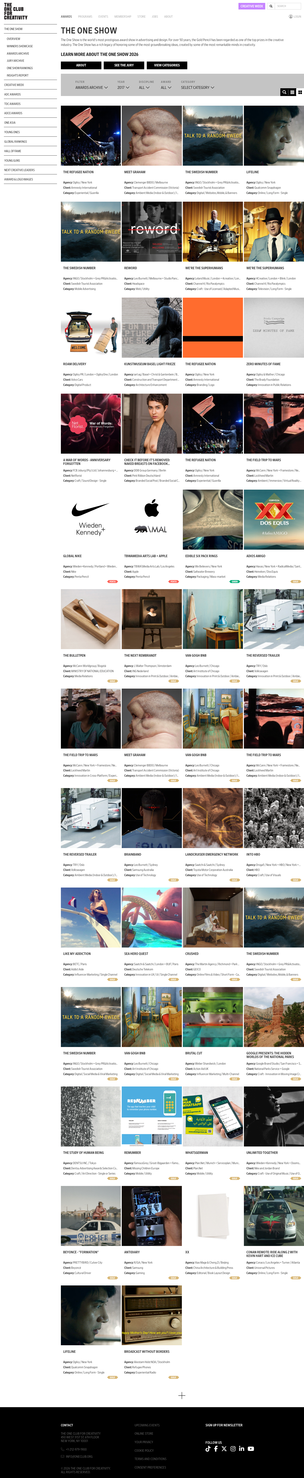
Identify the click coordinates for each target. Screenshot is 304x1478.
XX (187, 1252)
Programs (85, 16)
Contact (67, 1425)
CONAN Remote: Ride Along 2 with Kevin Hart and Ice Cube (272, 1254)
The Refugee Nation (78, 172)
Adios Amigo (255, 556)
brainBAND (132, 854)
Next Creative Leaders (19, 170)
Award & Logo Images (18, 179)
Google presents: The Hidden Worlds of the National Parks (270, 1055)
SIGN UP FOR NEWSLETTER (224, 1425)
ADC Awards (12, 94)
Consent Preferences (150, 1467)
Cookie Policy (144, 1450)
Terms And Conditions (150, 1459)
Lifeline (252, 172)
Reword (130, 268)
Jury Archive (15, 60)
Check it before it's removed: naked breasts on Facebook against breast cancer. (147, 461)
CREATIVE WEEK (252, 6)
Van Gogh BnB (195, 655)
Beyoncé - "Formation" (81, 1252)
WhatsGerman (196, 1153)
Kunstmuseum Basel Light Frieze (149, 364)
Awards (66, 16)
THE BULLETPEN (74, 655)
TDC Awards (12, 103)
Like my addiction (77, 954)
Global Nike (72, 556)
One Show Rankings (20, 68)
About (168, 16)
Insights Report (17, 75)
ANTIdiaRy (132, 1252)
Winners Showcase (20, 46)
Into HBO (253, 854)
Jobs (155, 16)
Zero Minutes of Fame (263, 364)
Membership (122, 16)
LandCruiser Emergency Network (211, 854)
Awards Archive (18, 53)
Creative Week (14, 85)
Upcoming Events (147, 1425)
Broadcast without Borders (146, 1352)
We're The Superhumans (204, 268)
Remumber (132, 1153)
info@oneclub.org (79, 1456)
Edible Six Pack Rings (201, 556)
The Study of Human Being (83, 1153)
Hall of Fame (12, 151)
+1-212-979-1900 (76, 1449)
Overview (13, 38)
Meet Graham (134, 172)
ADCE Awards (13, 113)
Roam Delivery (74, 364)
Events (103, 16)
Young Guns (12, 160)
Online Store (144, 1433)
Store (141, 16)
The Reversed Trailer (263, 655)
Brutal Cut (193, 1053)
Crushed (192, 954)
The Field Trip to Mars (263, 460)
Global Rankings (15, 141)
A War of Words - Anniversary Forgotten (87, 461)
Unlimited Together (262, 1153)
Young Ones (12, 132)
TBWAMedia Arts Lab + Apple (146, 556)
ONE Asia (10, 122)
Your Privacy (144, 1442)
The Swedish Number (201, 172)
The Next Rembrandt (140, 655)
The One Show (13, 29)
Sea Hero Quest (136, 954)
